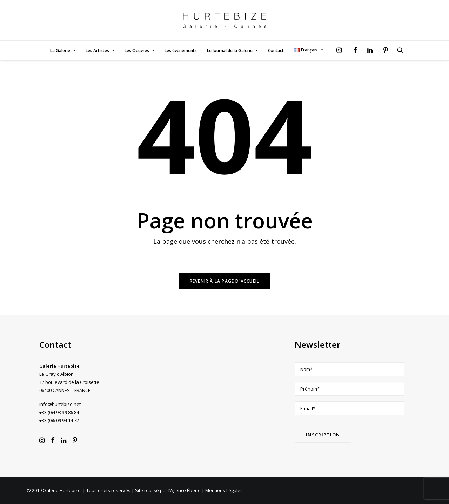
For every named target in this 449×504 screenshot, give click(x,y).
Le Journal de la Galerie (232, 51)
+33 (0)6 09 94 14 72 (59, 420)
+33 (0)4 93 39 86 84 (59, 412)
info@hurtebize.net (60, 404)
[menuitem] (63, 50)
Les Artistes (100, 51)
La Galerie (62, 51)
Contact (276, 51)
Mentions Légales (224, 490)
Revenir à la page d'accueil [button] (224, 281)
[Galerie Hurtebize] (224, 20)
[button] (340, 50)
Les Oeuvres (139, 51)
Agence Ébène (185, 490)
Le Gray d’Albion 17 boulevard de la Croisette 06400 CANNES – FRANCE (69, 382)
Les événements (181, 51)
